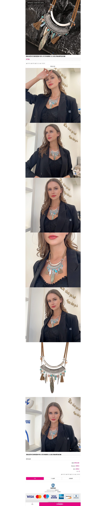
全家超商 (71, 478)
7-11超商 (53, 478)
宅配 (35, 478)
